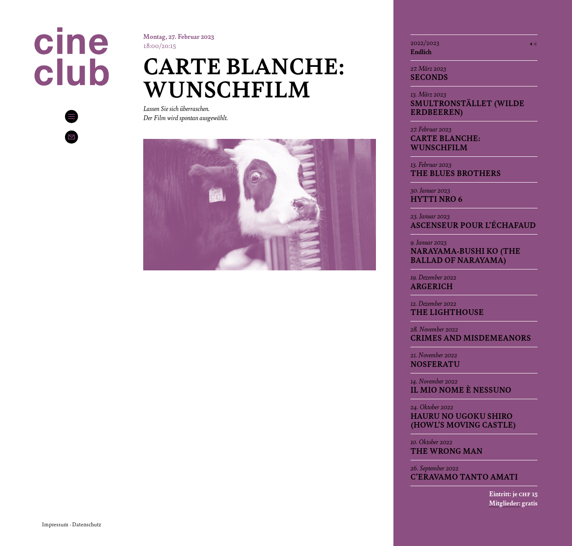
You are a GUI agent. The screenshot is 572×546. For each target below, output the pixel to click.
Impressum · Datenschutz (71, 524)
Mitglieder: (504, 502)
